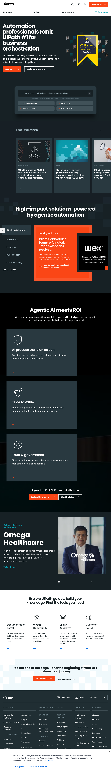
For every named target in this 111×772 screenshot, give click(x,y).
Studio (23, 704)
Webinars (60, 688)
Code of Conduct (99, 712)
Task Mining (25, 709)
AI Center (7, 697)
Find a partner (80, 671)
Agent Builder (8, 692)
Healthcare (10, 239)
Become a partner (81, 675)
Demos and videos (64, 697)
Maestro (24, 686)
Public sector (11, 254)
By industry (43, 668)
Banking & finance (13, 230)
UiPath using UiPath (99, 695)
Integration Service (28, 672)
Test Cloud (25, 713)
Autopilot (6, 719)
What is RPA (43, 702)
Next (100, 130)
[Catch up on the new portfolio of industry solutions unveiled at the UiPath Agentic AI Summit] (72, 165)
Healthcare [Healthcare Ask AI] (64, 103)
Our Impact (96, 699)
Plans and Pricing (11, 670)
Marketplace (26, 681)
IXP (22, 677)
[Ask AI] (89, 93)
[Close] (109, 751)
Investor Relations (99, 686)
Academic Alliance (46, 693)
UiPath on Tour (62, 718)
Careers (95, 672)
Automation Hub (9, 710)
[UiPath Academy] (61, 599)
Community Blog (45, 733)
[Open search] (72, 4)
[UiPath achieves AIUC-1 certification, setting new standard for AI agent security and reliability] (34, 165)
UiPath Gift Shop (98, 704)
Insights (24, 668)
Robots (23, 700)
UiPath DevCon (62, 723)
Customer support (46, 715)
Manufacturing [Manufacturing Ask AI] (27, 108)
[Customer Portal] (87, 599)
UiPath (61, 727)
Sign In (80, 645)
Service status (44, 742)
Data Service (26, 663)
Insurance (10, 247)
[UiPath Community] (34, 599)
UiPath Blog (61, 670)
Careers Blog (97, 677)
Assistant (6, 705)
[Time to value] (81, 353)
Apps (5, 701)
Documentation (45, 724)
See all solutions (9, 270)
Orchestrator (26, 690)
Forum (41, 728)
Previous (93, 130)
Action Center (8, 688)
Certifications (44, 698)
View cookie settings (39, 766)
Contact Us (63, 645)
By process (43, 672)
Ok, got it (19, 767)
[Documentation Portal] (8, 599)
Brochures (60, 693)
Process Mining (26, 696)
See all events (62, 732)
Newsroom (96, 681)
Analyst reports (62, 675)
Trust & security (98, 690)
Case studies (62, 679)
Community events (46, 737)
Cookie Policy (48, 760)
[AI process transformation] (30, 353)
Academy (42, 689)
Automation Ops (9, 714)
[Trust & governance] (30, 408)
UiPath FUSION (62, 707)
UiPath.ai (95, 668)
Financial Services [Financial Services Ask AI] (28, 103)
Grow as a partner (81, 679)
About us (95, 663)
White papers (62, 684)
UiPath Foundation (99, 708)
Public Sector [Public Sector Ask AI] (65, 108)
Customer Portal (45, 719)
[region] (55, 760)
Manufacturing (12, 262)
